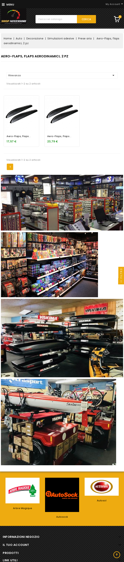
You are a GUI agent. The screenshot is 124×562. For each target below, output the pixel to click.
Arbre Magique (22, 508)
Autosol (102, 500)
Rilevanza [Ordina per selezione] (62, 75)
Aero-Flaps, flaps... (19, 136)
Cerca (86, 19)
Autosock (62, 517)
